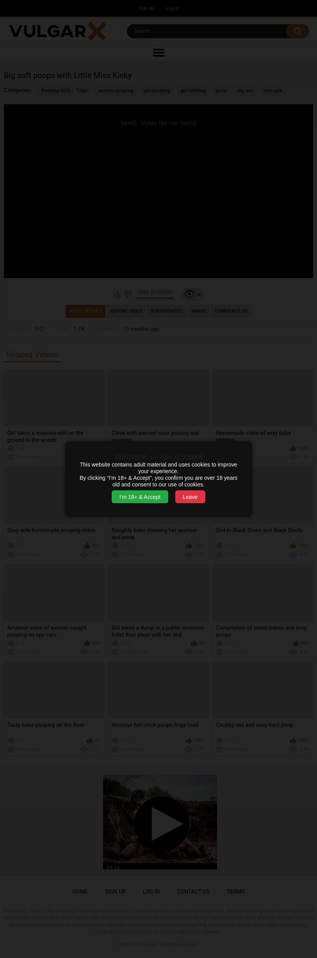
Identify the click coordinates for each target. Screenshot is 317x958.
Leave (190, 497)
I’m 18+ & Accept (139, 497)
